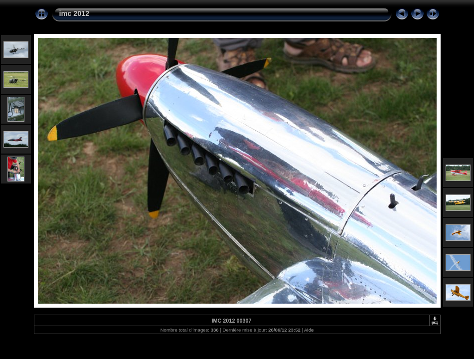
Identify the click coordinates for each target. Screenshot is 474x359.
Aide (309, 330)
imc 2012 (74, 13)
